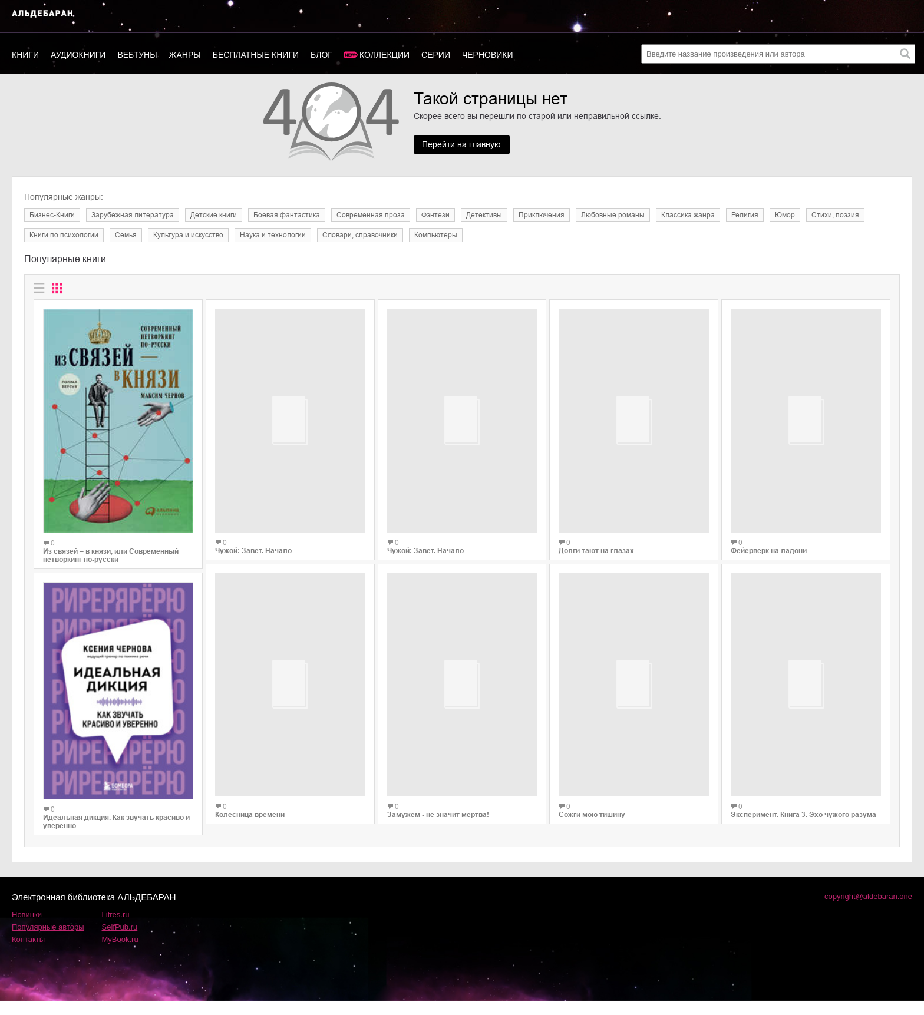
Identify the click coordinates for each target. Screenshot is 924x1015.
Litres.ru (116, 928)
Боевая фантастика (286, 215)
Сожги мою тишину (592, 795)
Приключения (542, 215)
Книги (25, 54)
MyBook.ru (120, 953)
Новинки (27, 928)
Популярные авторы (48, 941)
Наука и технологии (273, 235)
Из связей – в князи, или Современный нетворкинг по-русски (111, 555)
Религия (744, 215)
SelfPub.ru (120, 941)
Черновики (487, 54)
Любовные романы (613, 215)
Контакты (28, 953)
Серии (435, 54)
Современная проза (370, 215)
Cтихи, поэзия (835, 215)
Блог (321, 54)
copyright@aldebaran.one (868, 910)
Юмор (785, 215)
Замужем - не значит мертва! (438, 823)
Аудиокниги (78, 54)
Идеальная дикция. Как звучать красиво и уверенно (116, 822)
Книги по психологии (63, 235)
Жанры (185, 54)
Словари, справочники (360, 235)
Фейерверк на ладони (769, 541)
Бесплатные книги (256, 54)
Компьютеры (435, 235)
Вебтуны (137, 54)
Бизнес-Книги (52, 215)
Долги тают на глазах (596, 539)
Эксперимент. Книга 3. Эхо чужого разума (803, 781)
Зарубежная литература (132, 215)
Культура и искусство (188, 235)
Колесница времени (250, 840)
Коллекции (384, 54)
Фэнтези (435, 215)
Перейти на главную (462, 145)
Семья (126, 235)
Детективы (484, 215)
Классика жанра (688, 215)
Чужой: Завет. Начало (253, 569)
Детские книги (213, 215)
